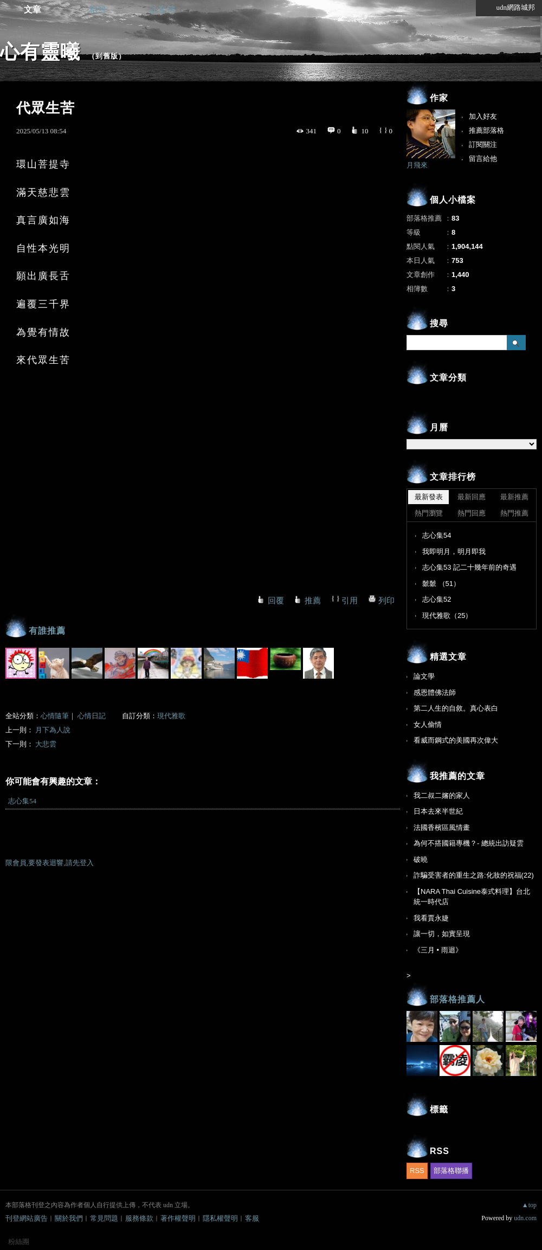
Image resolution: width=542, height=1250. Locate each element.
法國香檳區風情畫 (442, 827)
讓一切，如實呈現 (442, 934)
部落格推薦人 (457, 999)
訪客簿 (163, 9)
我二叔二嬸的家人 (442, 795)
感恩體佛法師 (435, 692)
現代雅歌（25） (447, 615)
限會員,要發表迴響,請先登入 (49, 863)
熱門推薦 (514, 513)
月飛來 (417, 165)
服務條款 (139, 1218)
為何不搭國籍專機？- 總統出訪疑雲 (469, 843)
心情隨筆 (55, 716)
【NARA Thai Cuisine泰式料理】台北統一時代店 (472, 896)
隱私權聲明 (220, 1218)
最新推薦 (514, 497)
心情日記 (92, 716)
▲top (529, 1205)
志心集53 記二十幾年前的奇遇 (469, 567)
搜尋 (516, 342)
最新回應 (471, 497)
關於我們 (69, 1218)
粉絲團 (18, 1242)
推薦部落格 (486, 130)
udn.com (525, 1218)
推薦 (313, 600)
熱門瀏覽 (429, 513)
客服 (252, 1218)
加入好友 (483, 116)
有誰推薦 (47, 630)
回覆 (276, 600)
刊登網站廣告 (26, 1218)
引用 (349, 600)
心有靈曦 (40, 52)
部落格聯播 (451, 1171)
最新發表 (429, 497)
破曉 (421, 859)
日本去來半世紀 (438, 811)
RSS (417, 1171)
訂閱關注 (483, 144)
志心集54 (22, 801)
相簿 (97, 9)
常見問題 (104, 1218)
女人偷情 (428, 724)
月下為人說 (52, 730)
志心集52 (436, 599)
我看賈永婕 (431, 918)
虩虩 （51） (441, 583)
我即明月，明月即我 (454, 551)
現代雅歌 (171, 716)
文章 (32, 9)
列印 (386, 600)
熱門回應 (471, 513)
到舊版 (106, 56)
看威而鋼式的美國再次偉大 (456, 740)
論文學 (424, 676)
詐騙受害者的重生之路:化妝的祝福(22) (474, 875)
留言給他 (483, 158)
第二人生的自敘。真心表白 (456, 708)
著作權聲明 (178, 1218)
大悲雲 (45, 744)
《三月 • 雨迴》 (438, 950)
